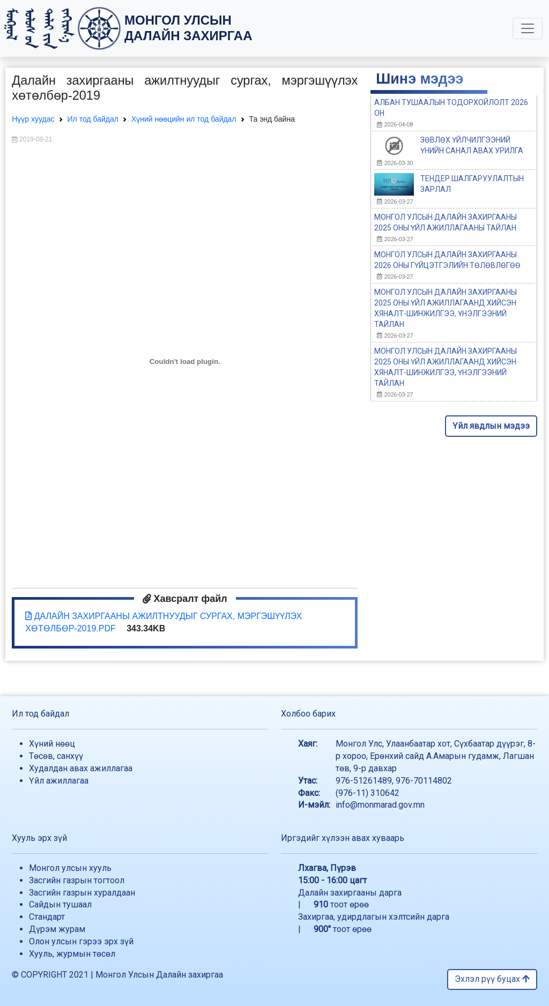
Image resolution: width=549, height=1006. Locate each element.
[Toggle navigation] (528, 28)
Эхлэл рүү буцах (492, 979)
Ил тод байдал (93, 119)
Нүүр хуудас (33, 119)
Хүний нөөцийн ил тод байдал (183, 119)
